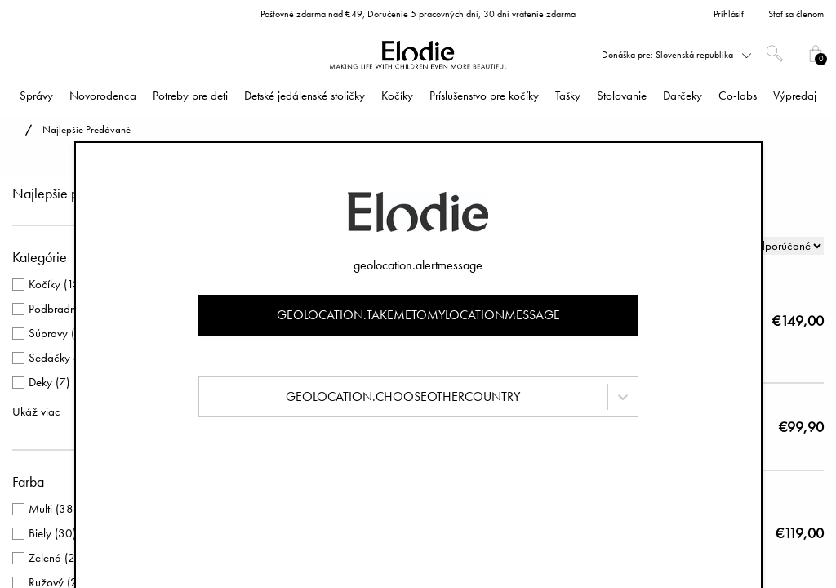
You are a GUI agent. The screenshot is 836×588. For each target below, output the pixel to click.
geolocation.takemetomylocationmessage (418, 314)
